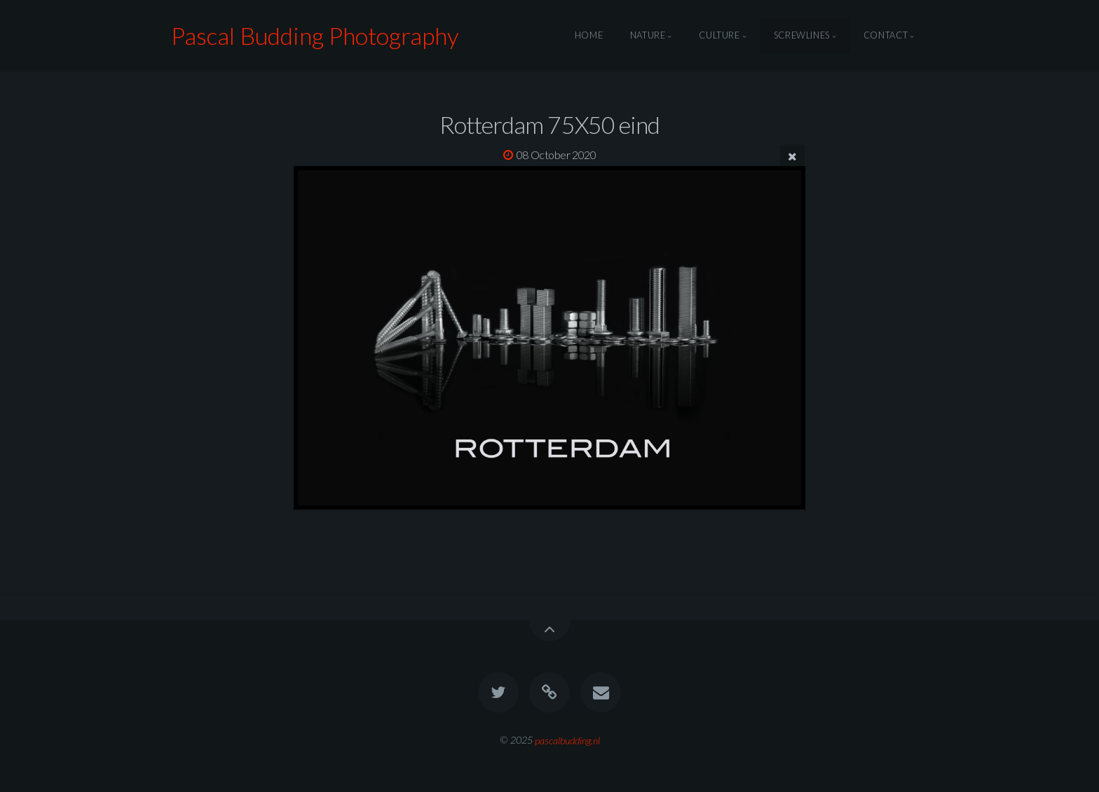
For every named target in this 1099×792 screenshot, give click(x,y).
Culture (719, 35)
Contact (885, 35)
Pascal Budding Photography (315, 35)
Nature (648, 35)
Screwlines (802, 35)
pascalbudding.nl (567, 740)
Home (589, 35)
